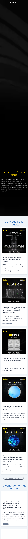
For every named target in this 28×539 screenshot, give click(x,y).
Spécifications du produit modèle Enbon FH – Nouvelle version (14, 359)
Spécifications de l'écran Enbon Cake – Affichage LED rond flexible (13, 408)
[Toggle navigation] (26, 3)
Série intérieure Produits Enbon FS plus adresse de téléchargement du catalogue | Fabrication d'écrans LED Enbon (14, 309)
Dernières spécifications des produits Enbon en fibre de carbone (12, 259)
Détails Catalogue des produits (13, 478)
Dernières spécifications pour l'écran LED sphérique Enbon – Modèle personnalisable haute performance (13, 458)
